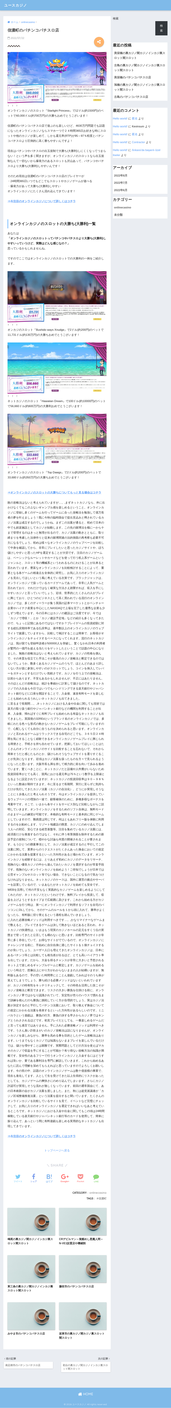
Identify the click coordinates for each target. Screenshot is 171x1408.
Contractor (138, 142)
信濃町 (103, 1198)
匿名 (135, 118)
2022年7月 (121, 182)
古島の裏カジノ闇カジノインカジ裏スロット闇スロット (139, 68)
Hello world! (120, 118)
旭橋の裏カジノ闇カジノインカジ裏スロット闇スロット (139, 87)
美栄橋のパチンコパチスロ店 (132, 77)
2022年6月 (121, 190)
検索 (116, 18)
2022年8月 (121, 175)
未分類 (118, 214)
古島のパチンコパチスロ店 (131, 96)
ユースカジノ (16, 5)
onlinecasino (98, 1192)
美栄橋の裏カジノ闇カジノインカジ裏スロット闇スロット (139, 56)
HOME (85, 1394)
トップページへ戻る (57, 1150)
